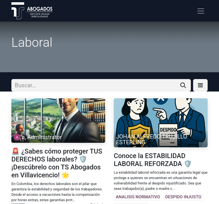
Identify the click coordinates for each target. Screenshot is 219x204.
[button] (200, 85)
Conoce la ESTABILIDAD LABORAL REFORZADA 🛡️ (153, 160)
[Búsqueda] (183, 85)
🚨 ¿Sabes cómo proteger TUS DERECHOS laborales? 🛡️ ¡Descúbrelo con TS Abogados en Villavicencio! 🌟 (56, 163)
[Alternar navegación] (201, 11)
